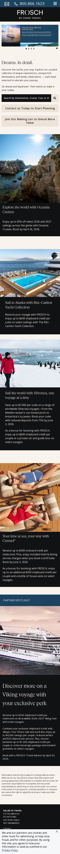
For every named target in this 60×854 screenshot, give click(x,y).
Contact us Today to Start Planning (30, 108)
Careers (7, 828)
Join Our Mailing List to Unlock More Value (30, 120)
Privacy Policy (10, 850)
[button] (57, 831)
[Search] (54, 98)
